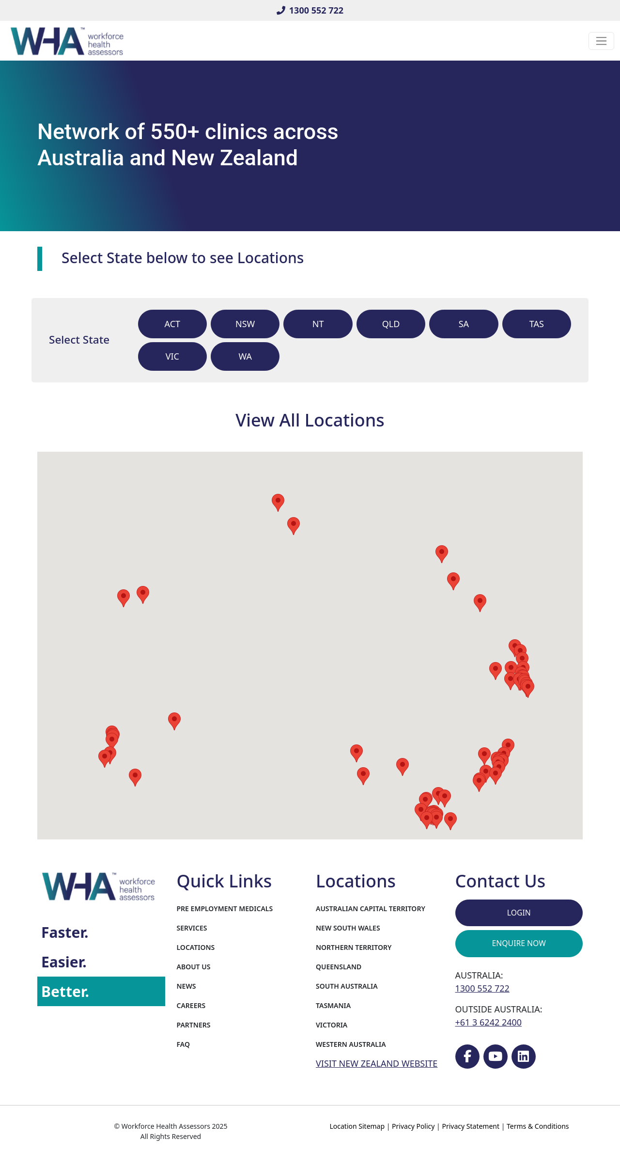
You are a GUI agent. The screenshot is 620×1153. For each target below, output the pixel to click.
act (173, 324)
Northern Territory (353, 947)
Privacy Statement (470, 1126)
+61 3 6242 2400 (488, 1022)
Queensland (338, 966)
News (186, 986)
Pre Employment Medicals (225, 908)
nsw (245, 324)
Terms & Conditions (538, 1126)
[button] (363, 776)
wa (245, 356)
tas (536, 324)
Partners (194, 1024)
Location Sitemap (357, 1126)
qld (391, 324)
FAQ (183, 1044)
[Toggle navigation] (601, 41)
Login (519, 912)
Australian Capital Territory (370, 908)
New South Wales (348, 927)
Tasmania (333, 1005)
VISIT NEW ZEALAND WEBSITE (376, 1063)
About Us (194, 966)
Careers (191, 1005)
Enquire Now (519, 943)
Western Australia (351, 1044)
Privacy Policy (413, 1126)
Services (192, 927)
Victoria (331, 1024)
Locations (196, 947)
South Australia (347, 986)
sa (464, 324)
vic (172, 356)
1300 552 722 (310, 10)
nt (318, 324)
